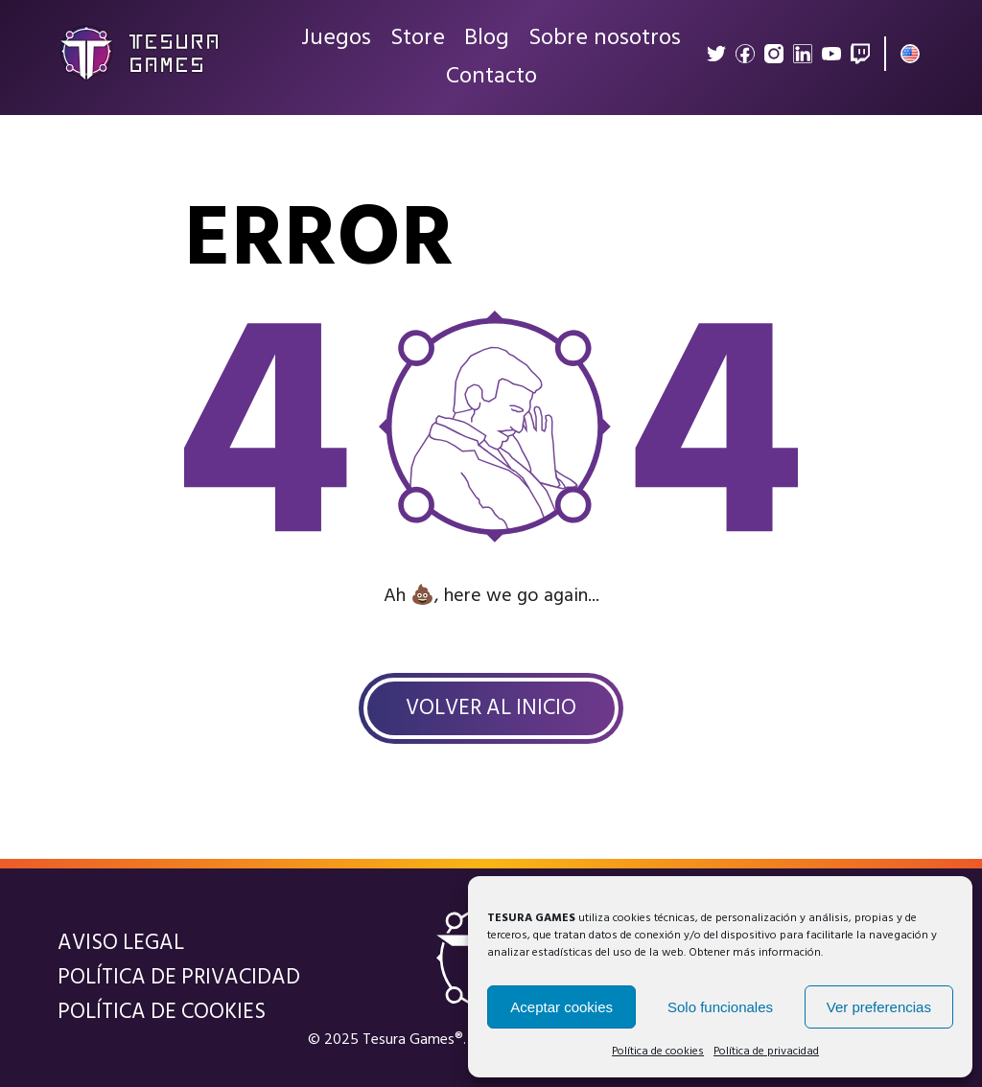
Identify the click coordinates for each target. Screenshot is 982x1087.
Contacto (491, 76)
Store (417, 38)
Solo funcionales (720, 1007)
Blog (486, 38)
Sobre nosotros (604, 38)
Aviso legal (121, 943)
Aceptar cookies (561, 1007)
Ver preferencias (879, 1007)
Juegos (336, 38)
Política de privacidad (766, 1051)
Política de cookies (658, 1051)
